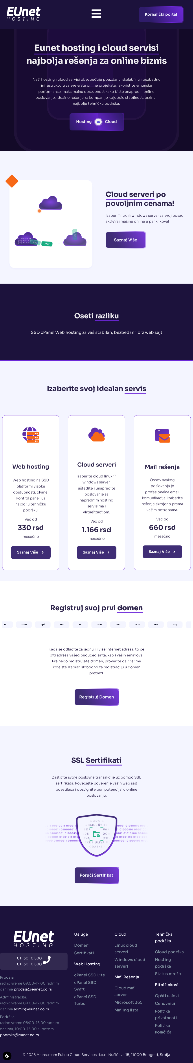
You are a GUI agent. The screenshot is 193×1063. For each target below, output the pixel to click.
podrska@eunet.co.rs (19, 1035)
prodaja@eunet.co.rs (33, 989)
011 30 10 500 (29, 958)
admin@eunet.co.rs (31, 1009)
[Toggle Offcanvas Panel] (96, 14)
